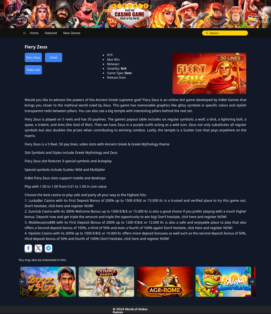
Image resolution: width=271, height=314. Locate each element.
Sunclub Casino (40, 211)
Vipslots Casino (40, 233)
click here (55, 206)
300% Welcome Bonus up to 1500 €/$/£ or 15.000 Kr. (107, 211)
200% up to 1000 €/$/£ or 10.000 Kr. (93, 233)
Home (34, 33)
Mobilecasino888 (42, 222)
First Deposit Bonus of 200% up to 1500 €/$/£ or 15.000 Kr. (116, 200)
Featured (51, 33)
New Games (71, 33)
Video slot (33, 70)
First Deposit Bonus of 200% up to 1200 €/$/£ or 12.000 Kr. (116, 222)
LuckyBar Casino (42, 200)
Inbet (53, 57)
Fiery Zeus (33, 57)
